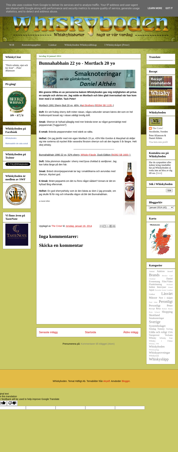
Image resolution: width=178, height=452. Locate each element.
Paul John (153, 302)
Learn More (155, 8)
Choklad (152, 279)
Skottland (154, 315)
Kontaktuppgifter (31, 45)
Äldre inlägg (130, 332)
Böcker (164, 276)
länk (159, 173)
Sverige (154, 322)
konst (164, 290)
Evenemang (154, 281)
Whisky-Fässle (88, 154)
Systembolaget (157, 325)
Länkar (53, 45)
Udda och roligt (158, 332)
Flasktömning (155, 284)
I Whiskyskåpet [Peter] (116, 45)
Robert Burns (167, 309)
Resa (158, 308)
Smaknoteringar (156, 318)
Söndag (152, 329)
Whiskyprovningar (159, 352)
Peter (170, 305)
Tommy (161, 329)
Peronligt (166, 301)
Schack (157, 312)
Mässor (153, 297)
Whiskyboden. (11, 138)
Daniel (169, 278)
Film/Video (167, 281)
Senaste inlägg (48, 332)
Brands (154, 275)
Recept (152, 308)
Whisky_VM (154, 344)
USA (170, 332)
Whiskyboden (157, 346)
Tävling (169, 329)
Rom (151, 312)
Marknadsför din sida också (16, 143)
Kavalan (158, 290)
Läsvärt (167, 294)
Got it (169, 8)
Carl (171, 276)
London (170, 290)
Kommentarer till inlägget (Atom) (98, 343)
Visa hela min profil (158, 142)
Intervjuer (161, 287)
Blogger (126, 381)
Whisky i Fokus (161, 341)
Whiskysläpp (159, 359)
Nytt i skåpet (166, 298)
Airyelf (106, 381)
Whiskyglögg (154, 350)
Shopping (167, 311)
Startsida (90, 332)
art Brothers (88, 105)
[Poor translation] (12, 403)
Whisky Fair (166, 338)
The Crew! (157, 128)
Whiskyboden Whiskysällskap (80, 45)
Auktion (161, 271)
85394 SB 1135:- (104, 105)
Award (170, 271)
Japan (151, 290)
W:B (11, 45)
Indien (152, 287)
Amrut (151, 271)
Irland (170, 287)
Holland (170, 284)
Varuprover (154, 335)
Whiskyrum (154, 356)
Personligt (154, 305)
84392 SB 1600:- (121, 154)
